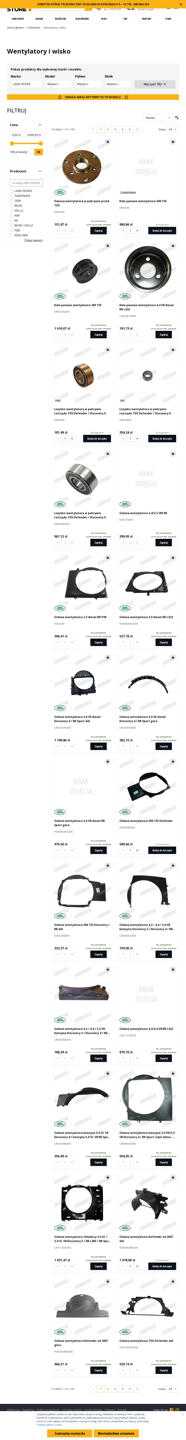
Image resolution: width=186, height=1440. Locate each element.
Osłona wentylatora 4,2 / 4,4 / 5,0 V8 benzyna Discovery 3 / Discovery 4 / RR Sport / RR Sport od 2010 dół (146, 927)
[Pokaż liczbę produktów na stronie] (172, 129)
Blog (104, 18)
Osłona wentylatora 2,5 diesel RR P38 (80, 617)
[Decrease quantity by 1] (58, 230)
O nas (168, 18)
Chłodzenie (33, 27)
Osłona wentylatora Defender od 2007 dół (146, 1239)
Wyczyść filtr (155, 84)
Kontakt (146, 18)
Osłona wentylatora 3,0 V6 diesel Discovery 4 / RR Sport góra (142, 719)
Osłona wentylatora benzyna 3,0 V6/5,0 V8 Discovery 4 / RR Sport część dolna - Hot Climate (147, 1135)
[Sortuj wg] (158, 117)
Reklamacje (13, 1409)
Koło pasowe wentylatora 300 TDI (143, 201)
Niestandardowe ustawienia (116, 1433)
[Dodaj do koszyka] (162, 230)
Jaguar (39, 18)
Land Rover (18, 18)
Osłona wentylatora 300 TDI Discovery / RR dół (82, 927)
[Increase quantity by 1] (72, 230)
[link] (93, 129)
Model (50, 76)
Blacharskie (82, 18)
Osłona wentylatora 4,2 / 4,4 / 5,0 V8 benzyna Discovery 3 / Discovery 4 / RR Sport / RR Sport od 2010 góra (80, 1031)
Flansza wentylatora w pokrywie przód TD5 (81, 203)
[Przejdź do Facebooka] (171, 1410)
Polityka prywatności (48, 1409)
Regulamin (28, 1409)
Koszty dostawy (93, 1409)
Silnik (109, 76)
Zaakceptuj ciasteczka (70, 1433)
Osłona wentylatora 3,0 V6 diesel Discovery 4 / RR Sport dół (77, 719)
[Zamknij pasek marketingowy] (181, 4)
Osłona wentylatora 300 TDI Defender (146, 821)
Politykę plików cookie (49, 1424)
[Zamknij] (182, 1415)
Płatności (110, 1409)
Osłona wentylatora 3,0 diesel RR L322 (146, 617)
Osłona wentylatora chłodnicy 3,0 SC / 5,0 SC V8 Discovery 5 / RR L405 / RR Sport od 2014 (82, 1239)
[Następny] (137, 129)
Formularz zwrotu (72, 1409)
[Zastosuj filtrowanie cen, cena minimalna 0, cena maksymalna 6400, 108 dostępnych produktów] (38, 152)
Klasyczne (60, 18)
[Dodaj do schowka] (108, 142)
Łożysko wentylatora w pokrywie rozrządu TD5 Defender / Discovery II (80, 411)
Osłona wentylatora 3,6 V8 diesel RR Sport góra (79, 823)
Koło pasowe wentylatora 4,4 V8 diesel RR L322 (146, 307)
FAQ (125, 18)
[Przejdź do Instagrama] (177, 1410)
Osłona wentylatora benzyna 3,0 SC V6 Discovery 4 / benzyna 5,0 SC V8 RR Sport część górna (82, 1135)
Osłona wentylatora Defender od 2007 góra (81, 1343)
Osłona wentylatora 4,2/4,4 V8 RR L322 (146, 1029)
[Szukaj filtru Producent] (26, 183)
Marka (16, 76)
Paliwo (80, 76)
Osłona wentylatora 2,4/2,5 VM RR (143, 513)
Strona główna (15, 27)
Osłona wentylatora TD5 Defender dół (146, 1341)
